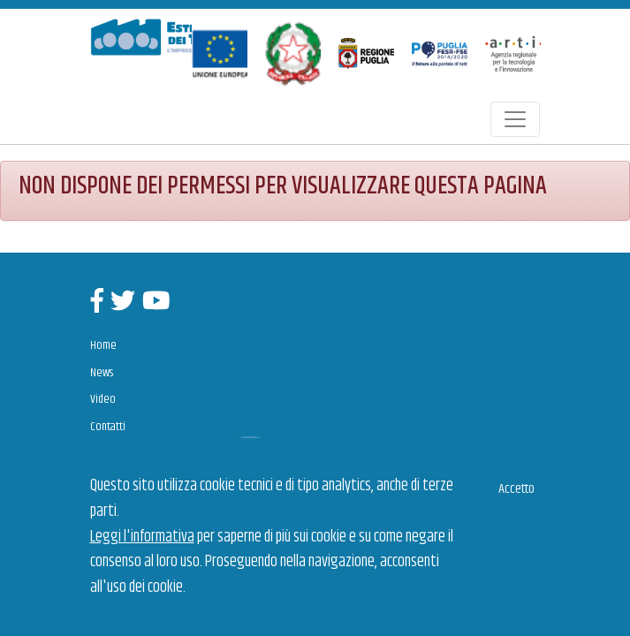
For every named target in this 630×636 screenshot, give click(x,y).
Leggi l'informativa (142, 537)
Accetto (516, 489)
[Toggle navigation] (515, 119)
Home (103, 345)
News (101, 372)
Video (103, 399)
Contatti (107, 426)
